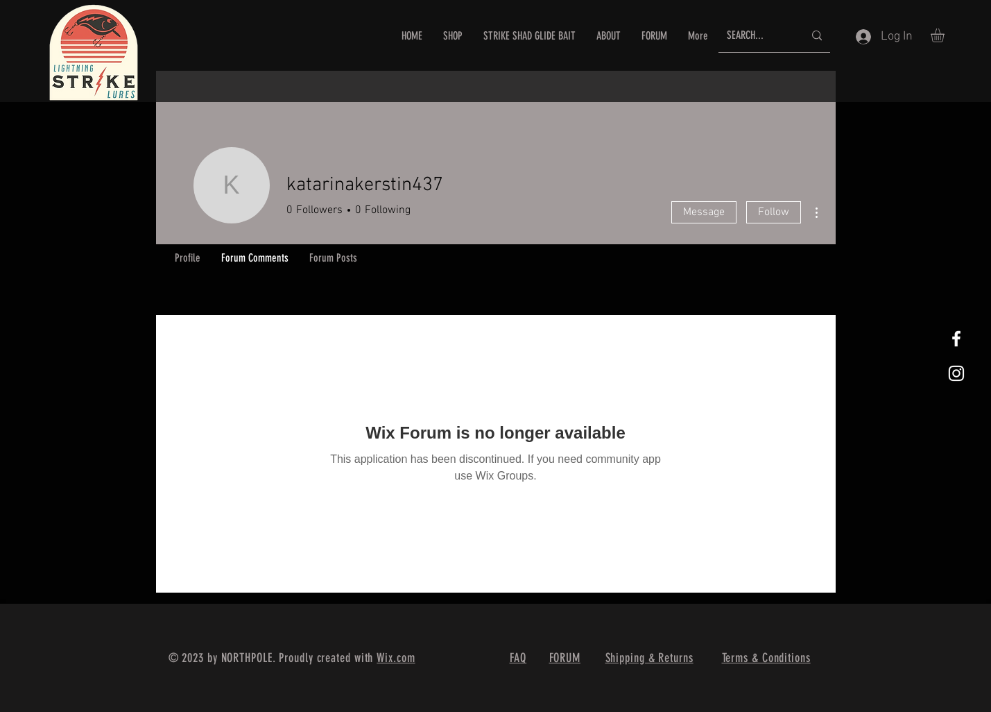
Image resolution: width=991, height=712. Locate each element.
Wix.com (396, 658)
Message (704, 212)
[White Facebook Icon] (956, 338)
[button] (945, 35)
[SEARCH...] (755, 35)
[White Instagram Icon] (956, 373)
